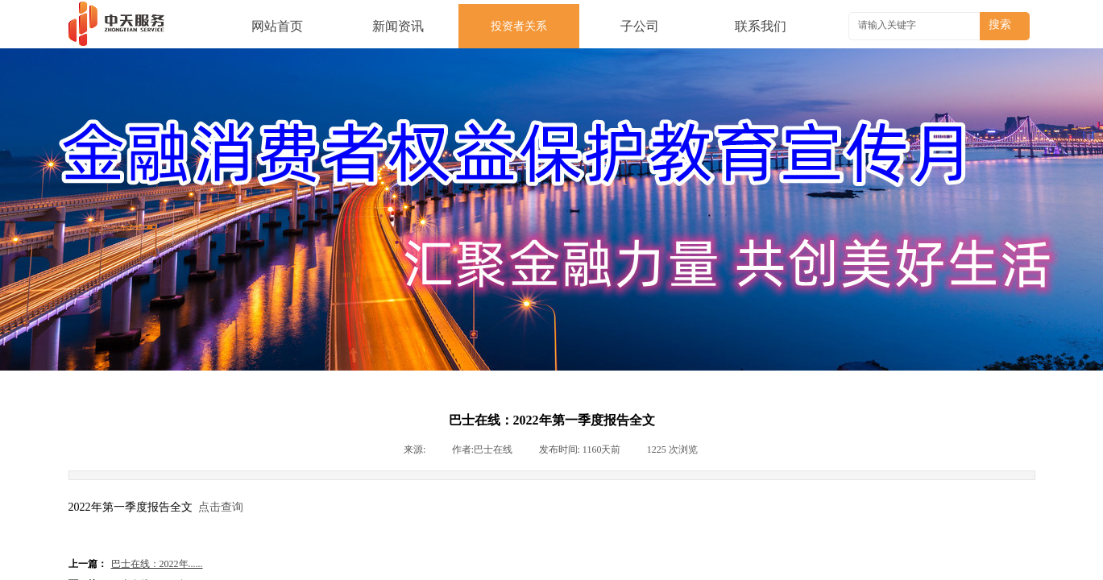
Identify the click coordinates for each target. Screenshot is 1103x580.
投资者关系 (519, 26)
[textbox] (916, 25)
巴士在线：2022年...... (135, 564)
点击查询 (220, 507)
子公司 (639, 26)
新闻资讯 (398, 26)
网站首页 (277, 26)
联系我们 (760, 26)
